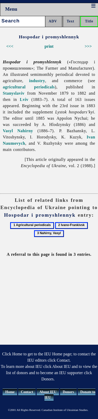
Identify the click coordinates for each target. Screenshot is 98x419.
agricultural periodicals (29, 87)
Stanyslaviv (14, 93)
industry (37, 80)
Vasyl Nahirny (18, 131)
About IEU (47, 392)
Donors (68, 392)
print (49, 46)
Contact (27, 392)
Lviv (24, 99)
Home (10, 392)
